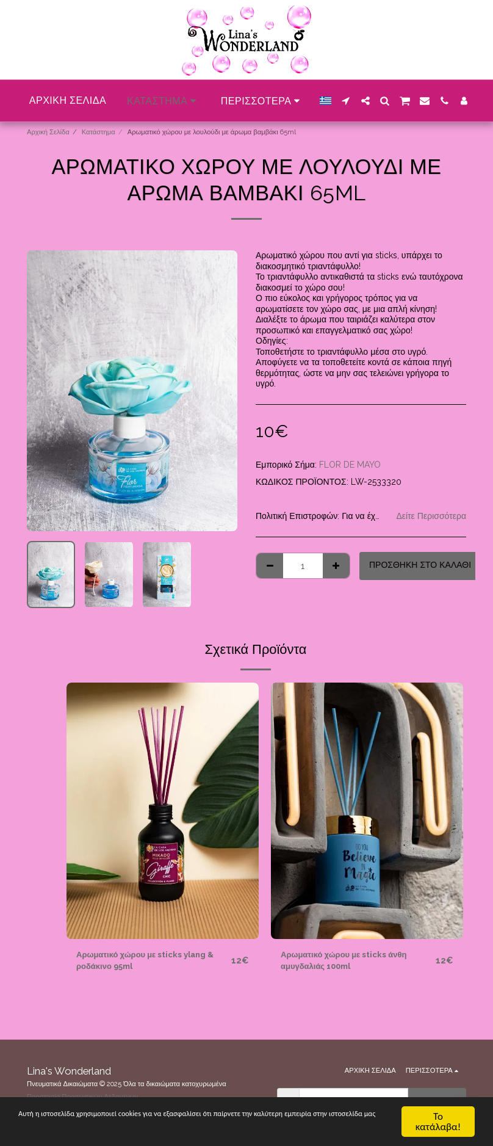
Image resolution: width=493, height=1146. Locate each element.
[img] (163, 811)
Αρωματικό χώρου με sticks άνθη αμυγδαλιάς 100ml (347, 961)
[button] (346, 101)
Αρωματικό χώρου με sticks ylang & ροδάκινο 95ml (149, 961)
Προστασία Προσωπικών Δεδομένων (83, 1096)
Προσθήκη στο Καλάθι (420, 565)
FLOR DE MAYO (350, 465)
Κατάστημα (98, 132)
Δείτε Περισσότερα (431, 516)
